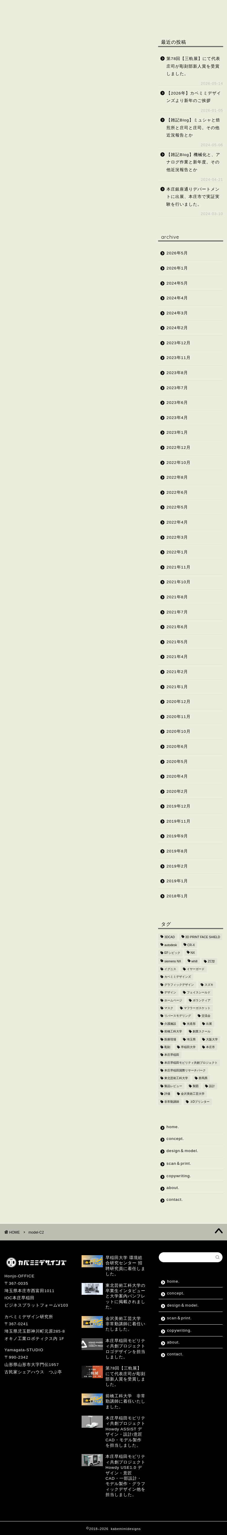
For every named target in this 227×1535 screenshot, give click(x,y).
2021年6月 (177, 627)
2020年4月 (177, 776)
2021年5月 (177, 642)
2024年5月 (177, 283)
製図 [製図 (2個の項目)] (196, 1086)
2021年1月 (177, 687)
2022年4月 (177, 522)
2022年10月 (178, 462)
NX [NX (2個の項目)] (193, 953)
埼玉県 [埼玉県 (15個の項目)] (191, 1039)
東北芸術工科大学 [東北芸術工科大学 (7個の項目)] (176, 1078)
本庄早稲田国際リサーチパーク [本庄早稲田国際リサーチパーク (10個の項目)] (185, 1070)
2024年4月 (177, 298)
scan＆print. (156, 8)
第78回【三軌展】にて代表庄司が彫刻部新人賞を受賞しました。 (193, 66)
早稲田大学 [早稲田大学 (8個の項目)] (188, 1047)
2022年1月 (177, 552)
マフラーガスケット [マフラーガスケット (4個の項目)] (197, 1008)
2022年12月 (178, 447)
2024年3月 (177, 313)
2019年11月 (178, 821)
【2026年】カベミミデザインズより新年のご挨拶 (193, 97)
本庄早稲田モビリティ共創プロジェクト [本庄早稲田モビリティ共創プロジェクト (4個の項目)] (191, 1062)
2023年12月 (178, 343)
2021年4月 (177, 656)
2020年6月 (177, 746)
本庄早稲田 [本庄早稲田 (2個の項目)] (171, 1055)
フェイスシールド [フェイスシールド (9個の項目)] (198, 992)
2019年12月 (178, 806)
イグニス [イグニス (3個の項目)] (170, 969)
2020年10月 (178, 731)
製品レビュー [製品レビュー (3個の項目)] (173, 1086)
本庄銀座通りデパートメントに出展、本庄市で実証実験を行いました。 (193, 197)
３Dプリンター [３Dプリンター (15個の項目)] (200, 1101)
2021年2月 (177, 672)
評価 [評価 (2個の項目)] (167, 1094)
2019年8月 (177, 851)
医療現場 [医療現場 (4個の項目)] (170, 1039)
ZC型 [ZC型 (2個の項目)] (211, 961)
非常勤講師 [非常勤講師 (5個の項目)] (171, 1101)
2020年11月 (178, 716)
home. (21, 8)
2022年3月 (177, 537)
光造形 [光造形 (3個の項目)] (191, 1023)
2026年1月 (177, 268)
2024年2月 (177, 328)
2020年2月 (177, 791)
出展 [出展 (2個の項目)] (209, 1023)
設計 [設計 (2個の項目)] (212, 1086)
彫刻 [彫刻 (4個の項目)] (167, 1047)
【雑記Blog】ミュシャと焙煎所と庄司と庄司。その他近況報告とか (193, 127)
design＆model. (104, 8)
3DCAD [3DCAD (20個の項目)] (169, 937)
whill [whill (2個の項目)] (194, 961)
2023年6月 (177, 402)
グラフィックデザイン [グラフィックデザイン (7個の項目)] (179, 984)
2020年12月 (178, 701)
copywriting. (30, 20)
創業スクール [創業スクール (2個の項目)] (201, 1031)
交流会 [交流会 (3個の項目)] (206, 1016)
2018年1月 (177, 896)
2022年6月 (177, 492)
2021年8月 (177, 597)
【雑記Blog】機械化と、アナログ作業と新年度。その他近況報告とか (193, 162)
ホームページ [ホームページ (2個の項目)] (173, 1000)
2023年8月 (177, 373)
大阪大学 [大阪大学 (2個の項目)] (212, 1039)
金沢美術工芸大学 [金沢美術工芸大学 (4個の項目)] (193, 1094)
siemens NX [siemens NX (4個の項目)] (172, 961)
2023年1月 (177, 432)
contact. (105, 20)
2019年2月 (177, 866)
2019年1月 (177, 881)
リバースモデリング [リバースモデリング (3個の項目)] (177, 1016)
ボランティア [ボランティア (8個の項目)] (201, 1000)
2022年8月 (177, 477)
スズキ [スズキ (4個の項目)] (209, 984)
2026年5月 (177, 253)
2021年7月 (177, 612)
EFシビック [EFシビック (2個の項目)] (172, 953)
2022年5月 (177, 507)
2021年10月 (178, 582)
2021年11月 (178, 567)
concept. (57, 8)
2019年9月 (177, 836)
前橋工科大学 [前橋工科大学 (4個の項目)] (173, 1031)
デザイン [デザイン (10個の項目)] (170, 992)
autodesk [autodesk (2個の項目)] (170, 945)
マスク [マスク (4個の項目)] (168, 1008)
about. (70, 20)
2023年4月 (177, 417)
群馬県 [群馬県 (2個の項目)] (203, 1078)
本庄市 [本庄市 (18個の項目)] (210, 1047)
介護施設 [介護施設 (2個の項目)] (170, 1023)
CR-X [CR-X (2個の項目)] (191, 945)
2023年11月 (178, 357)
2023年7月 (177, 388)
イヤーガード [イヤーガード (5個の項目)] (196, 969)
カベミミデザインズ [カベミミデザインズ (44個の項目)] (177, 977)
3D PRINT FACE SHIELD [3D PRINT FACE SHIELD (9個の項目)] (202, 937)
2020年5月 (177, 761)
